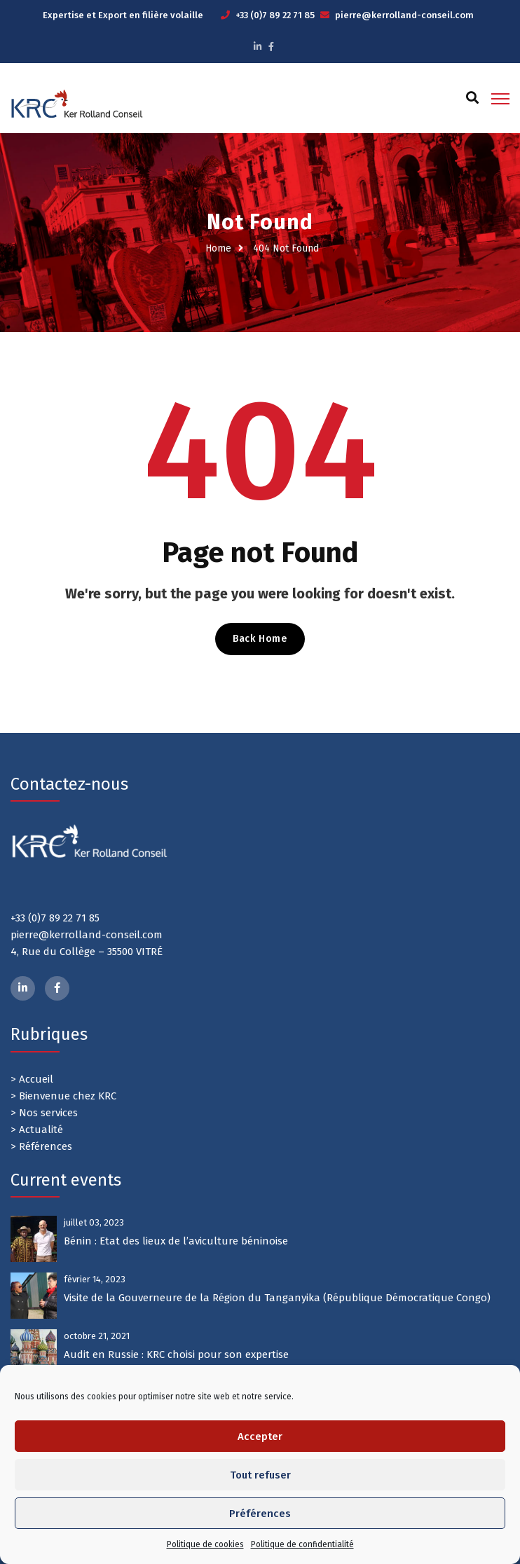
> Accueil (32, 1079)
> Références (41, 1146)
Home (218, 248)
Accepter (260, 1436)
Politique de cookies (205, 1544)
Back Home (260, 639)
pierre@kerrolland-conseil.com (404, 15)
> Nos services (44, 1112)
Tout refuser (260, 1475)
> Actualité (37, 1129)
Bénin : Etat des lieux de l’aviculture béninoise (176, 1241)
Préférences (260, 1513)
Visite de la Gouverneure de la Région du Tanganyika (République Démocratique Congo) (277, 1297)
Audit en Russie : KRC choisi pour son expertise (176, 1354)
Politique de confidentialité (302, 1544)
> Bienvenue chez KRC (63, 1096)
